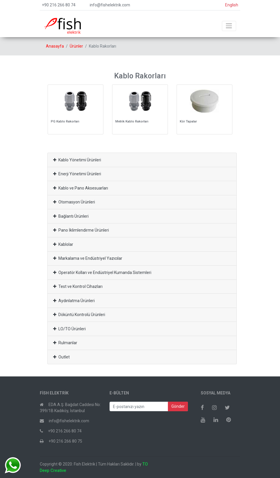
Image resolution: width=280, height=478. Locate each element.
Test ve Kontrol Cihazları (78, 286)
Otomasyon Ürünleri (74, 202)
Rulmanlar (65, 342)
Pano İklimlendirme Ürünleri (81, 230)
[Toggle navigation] (229, 26)
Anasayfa (55, 46)
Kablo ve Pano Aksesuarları (80, 188)
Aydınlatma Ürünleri (74, 300)
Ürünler (76, 46)
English (231, 5)
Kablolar (63, 244)
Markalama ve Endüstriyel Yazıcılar (87, 258)
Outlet (61, 357)
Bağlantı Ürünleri (71, 216)
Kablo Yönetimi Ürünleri (77, 160)
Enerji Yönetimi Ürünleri (77, 174)
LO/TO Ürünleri (69, 329)
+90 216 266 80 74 (59, 5)
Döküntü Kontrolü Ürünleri (79, 314)
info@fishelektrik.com (110, 5)
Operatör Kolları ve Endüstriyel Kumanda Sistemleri (102, 272)
